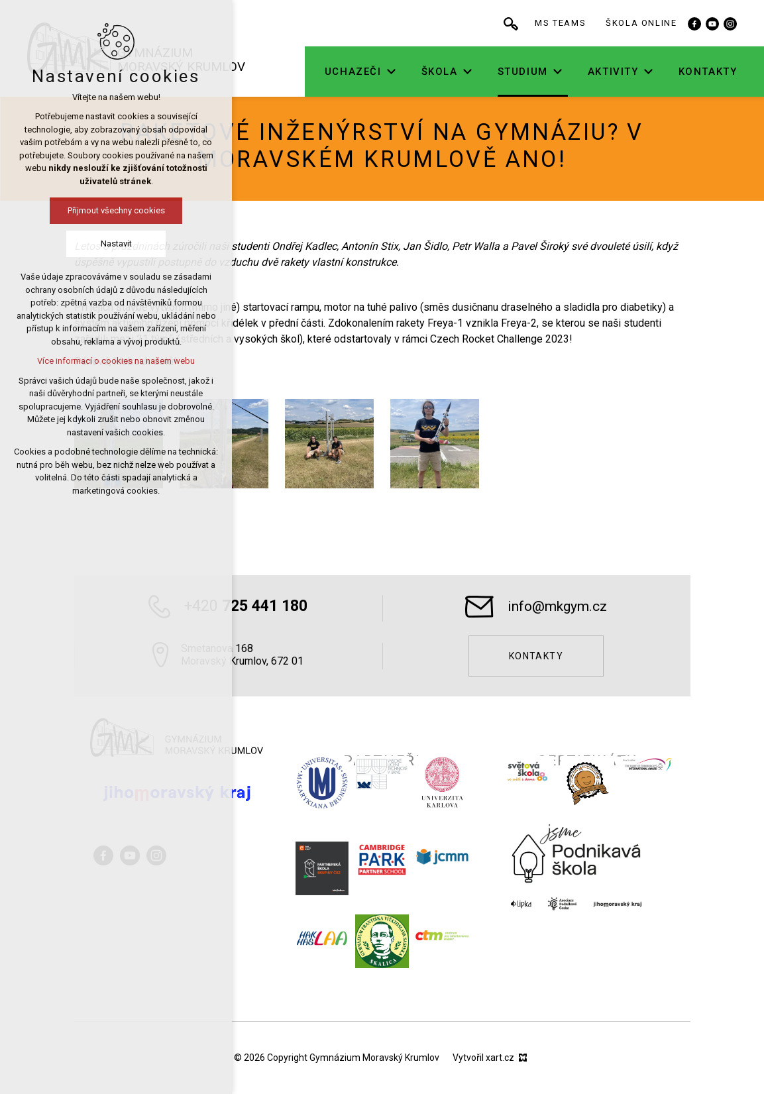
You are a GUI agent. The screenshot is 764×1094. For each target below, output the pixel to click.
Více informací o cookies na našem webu (116, 361)
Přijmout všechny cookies (116, 210)
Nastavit (116, 243)
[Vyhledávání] (513, 23)
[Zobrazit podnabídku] (393, 71)
